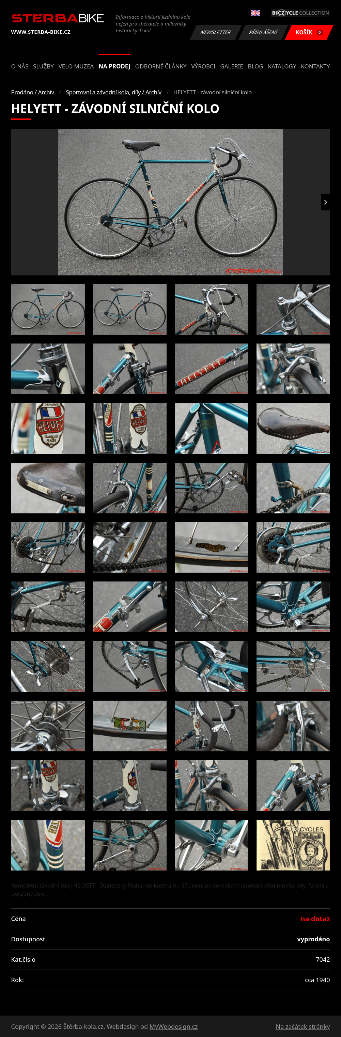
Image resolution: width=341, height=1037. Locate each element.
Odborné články (161, 66)
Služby (43, 66)
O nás (20, 66)
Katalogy (282, 66)
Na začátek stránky (303, 1026)
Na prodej (114, 66)
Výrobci (203, 66)
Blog (255, 66)
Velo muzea (76, 66)
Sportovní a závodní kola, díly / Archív (113, 92)
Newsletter (216, 32)
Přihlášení (263, 32)
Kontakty (315, 66)
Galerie (231, 66)
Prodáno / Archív (32, 92)
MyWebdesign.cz (174, 1026)
